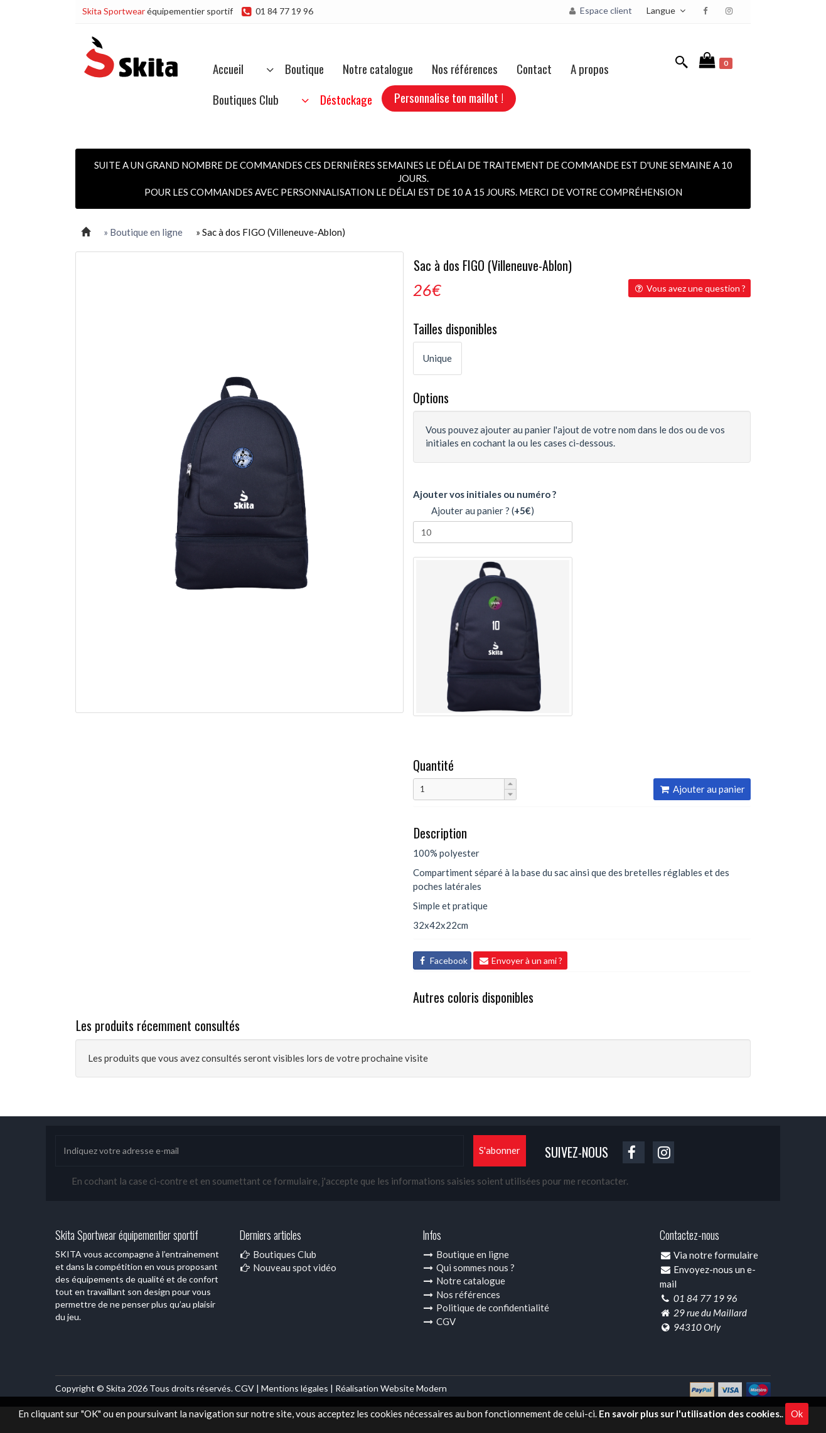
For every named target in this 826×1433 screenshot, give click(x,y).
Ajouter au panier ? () (473, 511)
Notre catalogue (378, 68)
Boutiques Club (246, 99)
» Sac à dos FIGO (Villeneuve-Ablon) (270, 232)
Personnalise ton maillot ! (448, 97)
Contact (534, 68)
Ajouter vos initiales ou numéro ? (484, 494)
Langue (667, 10)
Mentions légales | (298, 1388)
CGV (439, 1321)
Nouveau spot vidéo (287, 1267)
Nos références (465, 68)
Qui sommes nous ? (468, 1267)
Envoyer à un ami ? (520, 960)
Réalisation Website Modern (391, 1388)
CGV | (248, 1388)
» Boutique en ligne (143, 232)
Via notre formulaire (715, 1255)
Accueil (228, 68)
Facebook (442, 960)
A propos (590, 68)
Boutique (293, 68)
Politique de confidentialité (485, 1307)
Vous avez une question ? (689, 288)
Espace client (599, 10)
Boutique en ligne (465, 1254)
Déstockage (335, 99)
